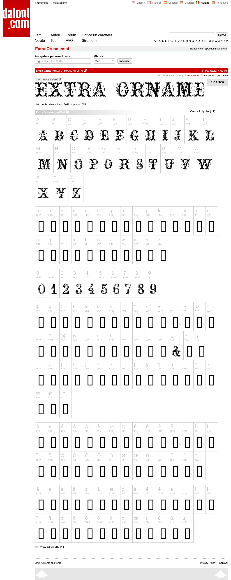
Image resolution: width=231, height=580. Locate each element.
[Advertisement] (117, 20)
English (138, 2)
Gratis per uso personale (214, 75)
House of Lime (73, 70)
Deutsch (186, 2)
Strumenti (89, 40)
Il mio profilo (41, 2)
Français (154, 2)
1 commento (192, 75)
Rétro (223, 70)
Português (219, 2)
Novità (40, 40)
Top (53, 40)
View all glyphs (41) (202, 111)
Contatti (223, 562)
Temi (38, 35)
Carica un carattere (97, 35)
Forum (71, 35)
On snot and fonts (51, 562)
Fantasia (211, 70)
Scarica (217, 82)
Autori (55, 35)
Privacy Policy (207, 562)
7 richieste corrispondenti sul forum (207, 48)
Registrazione (59, 2)
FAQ (69, 40)
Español (170, 2)
